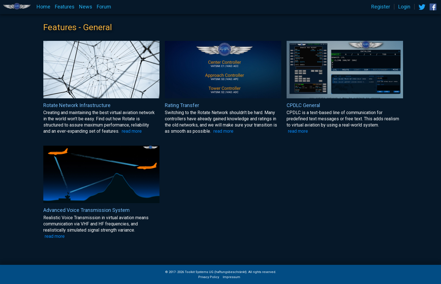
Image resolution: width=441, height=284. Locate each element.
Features (65, 7)
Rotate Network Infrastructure (77, 105)
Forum (104, 7)
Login (404, 7)
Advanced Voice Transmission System (86, 210)
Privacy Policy (208, 277)
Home (43, 7)
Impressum (231, 277)
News (85, 7)
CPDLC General (303, 105)
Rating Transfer (182, 105)
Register (380, 7)
